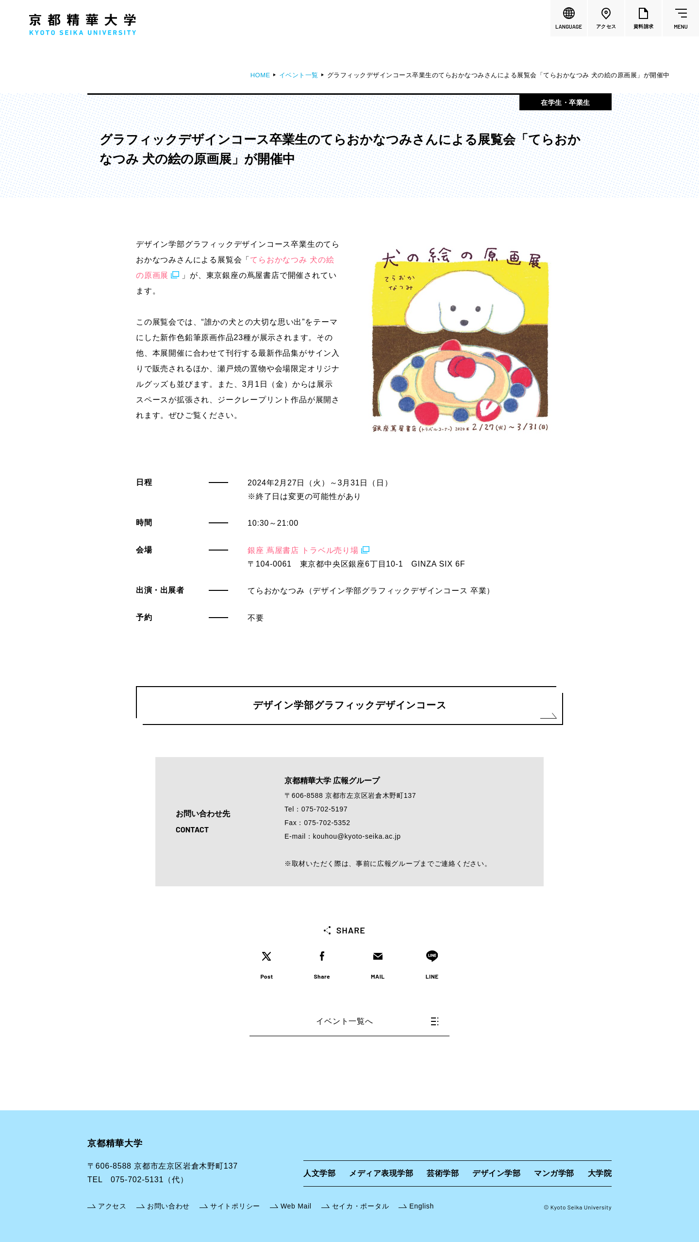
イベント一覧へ (377, 1021)
